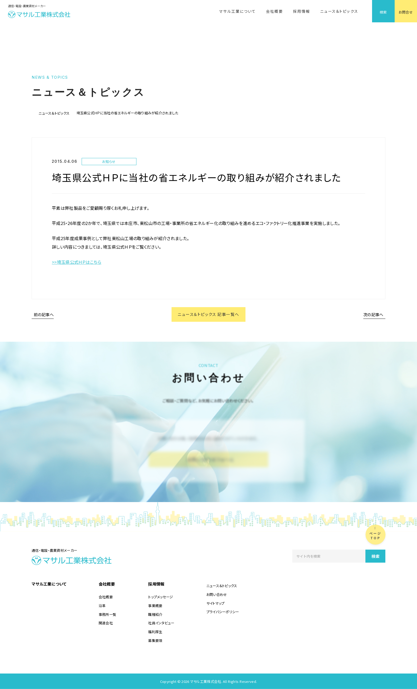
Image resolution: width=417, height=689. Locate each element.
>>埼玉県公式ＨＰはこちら (76, 262)
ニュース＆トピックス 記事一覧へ (208, 314)
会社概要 (274, 11)
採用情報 (301, 11)
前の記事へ (44, 314)
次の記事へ (373, 314)
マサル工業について (237, 11)
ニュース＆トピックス (339, 11)
